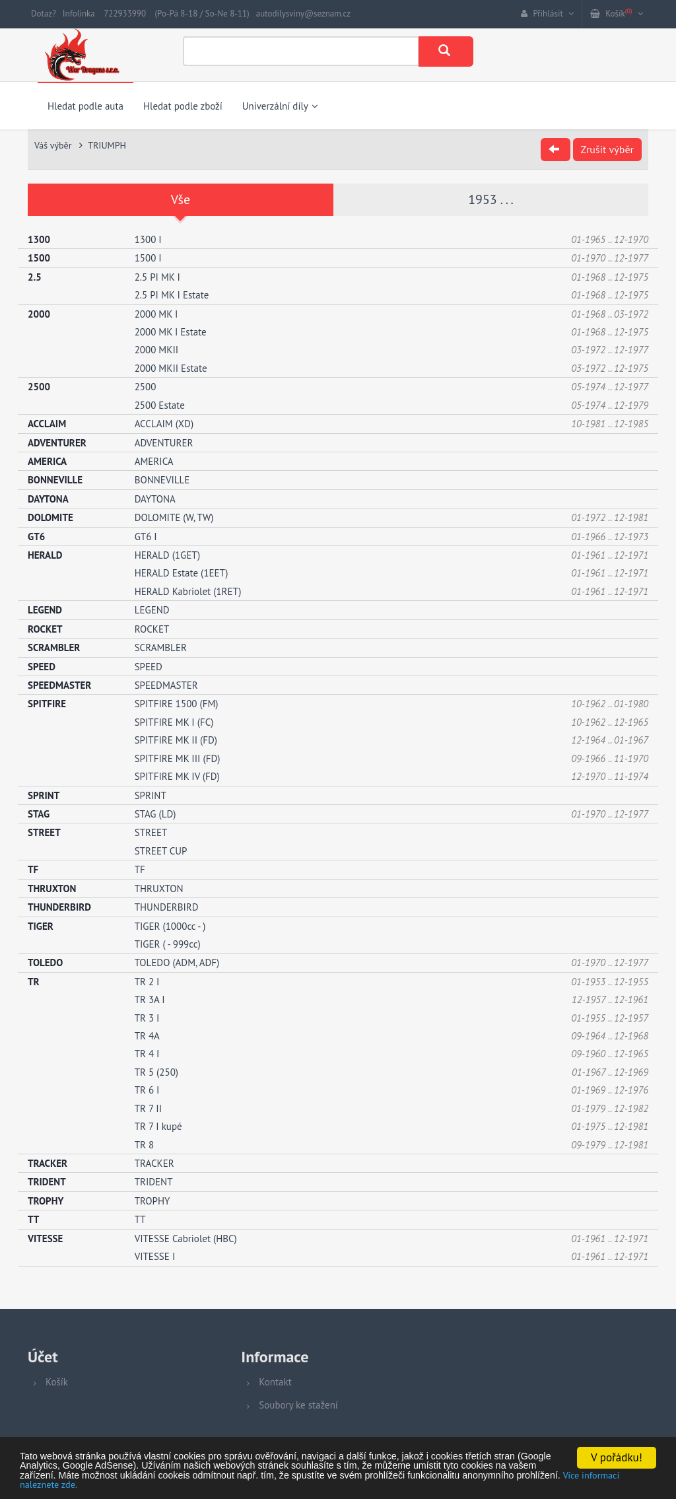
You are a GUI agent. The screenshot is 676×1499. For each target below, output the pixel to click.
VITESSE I (155, 1255)
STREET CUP (161, 850)
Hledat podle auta (85, 106)
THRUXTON (159, 888)
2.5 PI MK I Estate (172, 295)
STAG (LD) (155, 813)
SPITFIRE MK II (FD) (176, 740)
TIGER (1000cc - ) (170, 925)
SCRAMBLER (161, 647)
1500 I (148, 258)
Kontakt (275, 1382)
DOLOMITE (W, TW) (174, 517)
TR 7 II (148, 1107)
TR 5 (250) (156, 1071)
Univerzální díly (280, 106)
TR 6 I (147, 1090)
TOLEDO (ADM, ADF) (177, 962)
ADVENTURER (164, 442)
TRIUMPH (107, 145)
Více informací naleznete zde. (326, 1484)
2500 (145, 386)
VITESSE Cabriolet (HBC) (186, 1238)
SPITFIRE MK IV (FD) (177, 775)
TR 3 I (147, 1017)
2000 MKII (156, 349)
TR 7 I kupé (158, 1126)
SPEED (148, 666)
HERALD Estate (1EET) (181, 573)
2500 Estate (160, 404)
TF (140, 869)
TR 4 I (147, 1053)
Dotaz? (43, 13)
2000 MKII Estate (171, 367)
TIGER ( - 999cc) (168, 943)
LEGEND (152, 610)
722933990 (125, 13)
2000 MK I (156, 313)
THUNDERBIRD (167, 906)
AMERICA (154, 460)
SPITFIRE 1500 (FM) (177, 703)
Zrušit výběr (607, 149)
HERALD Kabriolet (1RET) (188, 590)
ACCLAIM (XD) (164, 423)
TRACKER (154, 1162)
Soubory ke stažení (298, 1405)
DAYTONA (155, 498)
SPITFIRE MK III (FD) (177, 757)
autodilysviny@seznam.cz (303, 13)
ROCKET (152, 628)
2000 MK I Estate (171, 331)
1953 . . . (491, 199)
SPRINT (150, 794)
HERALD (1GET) (168, 554)
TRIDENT (154, 1181)
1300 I (148, 238)
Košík (57, 1382)
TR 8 (144, 1144)
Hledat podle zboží (182, 106)
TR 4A (147, 1035)
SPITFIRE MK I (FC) (174, 721)
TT (140, 1219)
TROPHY (152, 1200)
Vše (180, 199)
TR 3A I (150, 999)
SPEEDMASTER (166, 684)
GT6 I (146, 536)
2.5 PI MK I (157, 276)
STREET (151, 832)
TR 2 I (147, 981)
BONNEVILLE (162, 479)
